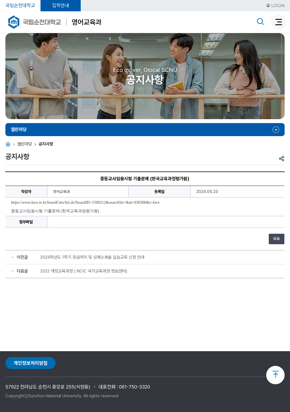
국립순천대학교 (20, 5)
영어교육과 (86, 22)
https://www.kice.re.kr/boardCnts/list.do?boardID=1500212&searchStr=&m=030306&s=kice (85, 202)
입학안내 (60, 5)
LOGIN (275, 5)
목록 (276, 239)
